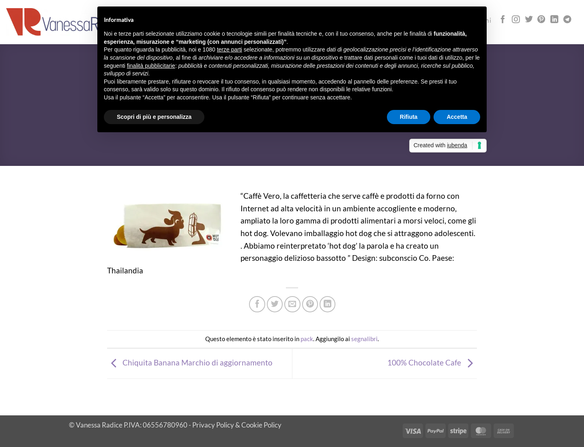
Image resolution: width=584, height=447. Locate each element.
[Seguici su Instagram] (516, 19)
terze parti (229, 49)
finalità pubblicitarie (151, 65)
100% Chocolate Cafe (432, 362)
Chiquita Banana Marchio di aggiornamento (190, 362)
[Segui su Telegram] (567, 19)
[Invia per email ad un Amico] (292, 304)
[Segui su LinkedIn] (554, 19)
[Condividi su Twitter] (275, 304)
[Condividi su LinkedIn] (328, 304)
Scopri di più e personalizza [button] (154, 117)
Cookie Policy (261, 425)
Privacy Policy (213, 425)
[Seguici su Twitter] (529, 19)
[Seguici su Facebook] (503, 19)
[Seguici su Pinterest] (541, 19)
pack (307, 338)
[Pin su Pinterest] (310, 304)
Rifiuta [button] (409, 117)
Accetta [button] (457, 117)
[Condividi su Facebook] (257, 304)
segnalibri (364, 338)
